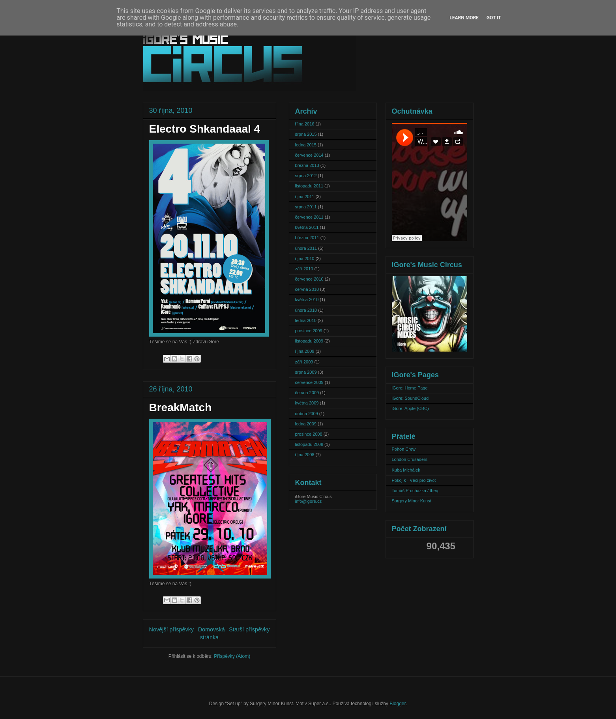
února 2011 (306, 248)
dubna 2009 (306, 413)
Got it (494, 18)
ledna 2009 (305, 423)
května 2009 (307, 403)
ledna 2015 (305, 144)
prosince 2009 (308, 330)
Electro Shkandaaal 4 (204, 129)
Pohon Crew (404, 449)
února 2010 (306, 310)
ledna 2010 (305, 320)
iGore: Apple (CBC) (410, 408)
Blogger (397, 703)
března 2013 (307, 165)
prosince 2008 (308, 434)
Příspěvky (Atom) (232, 656)
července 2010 (309, 279)
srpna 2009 (306, 372)
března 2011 (307, 237)
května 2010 (307, 299)
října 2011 (305, 196)
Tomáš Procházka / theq (415, 490)
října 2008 (305, 454)
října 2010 (305, 258)
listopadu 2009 (309, 341)
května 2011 (307, 227)
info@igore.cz (308, 501)
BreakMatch (180, 407)
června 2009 (307, 392)
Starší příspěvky (249, 629)
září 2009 (304, 362)
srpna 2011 (306, 206)
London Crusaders (410, 459)
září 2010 (304, 268)
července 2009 (309, 382)
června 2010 (307, 289)
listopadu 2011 (309, 185)
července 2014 (309, 155)
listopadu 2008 (309, 444)
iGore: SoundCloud (410, 398)
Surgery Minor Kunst (411, 500)
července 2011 (309, 217)
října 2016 (305, 124)
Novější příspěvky (171, 629)
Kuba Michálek (406, 470)
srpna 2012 (306, 175)
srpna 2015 (306, 134)
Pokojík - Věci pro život (414, 480)
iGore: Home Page (410, 388)
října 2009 (305, 351)
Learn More (464, 18)
